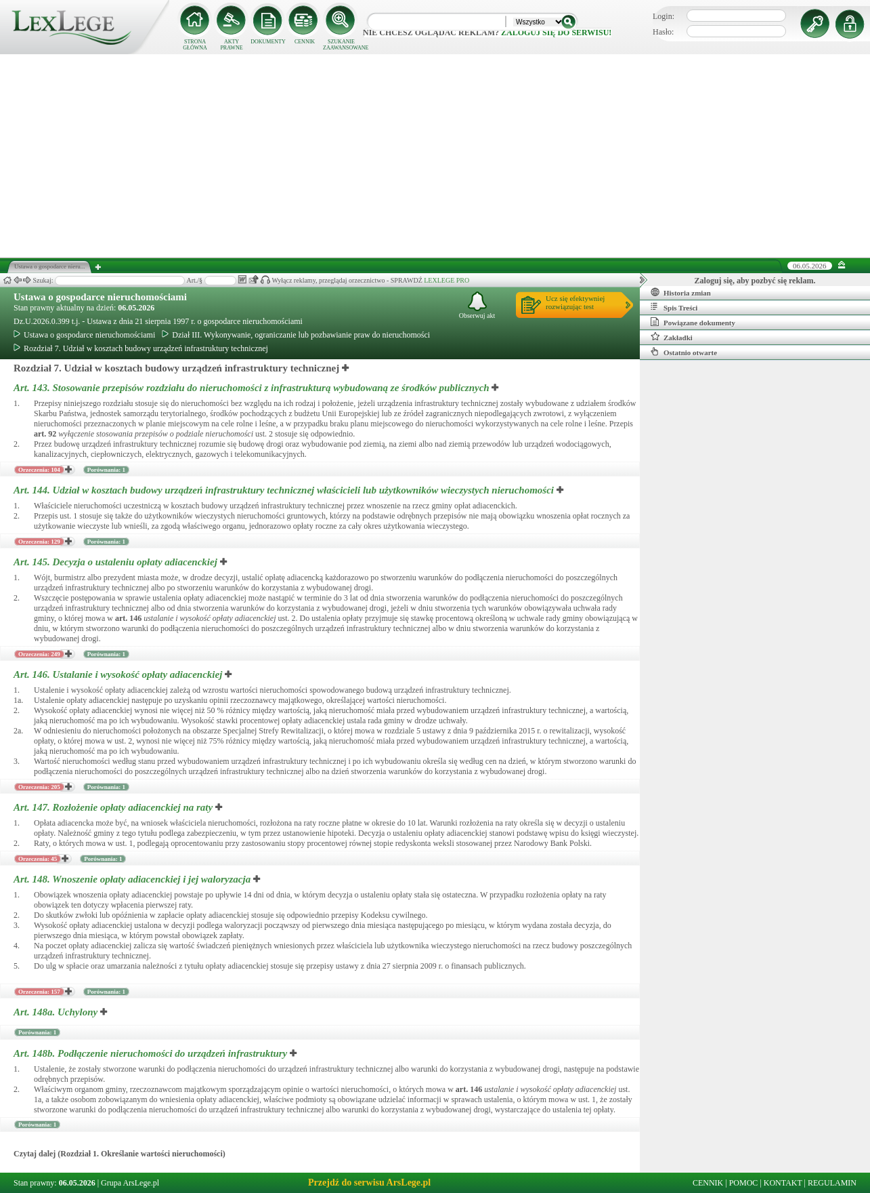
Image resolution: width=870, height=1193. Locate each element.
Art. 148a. (57, 1012)
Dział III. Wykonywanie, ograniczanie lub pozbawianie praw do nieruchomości (296, 335)
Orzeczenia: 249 (39, 654)
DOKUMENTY (268, 42)
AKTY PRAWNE (231, 45)
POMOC (743, 1183)
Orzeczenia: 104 (39, 469)
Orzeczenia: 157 (39, 991)
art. (45, 434)
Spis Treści (674, 307)
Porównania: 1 (106, 469)
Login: (663, 16)
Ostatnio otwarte (684, 352)
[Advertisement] (435, 156)
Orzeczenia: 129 (39, 541)
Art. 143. (253, 387)
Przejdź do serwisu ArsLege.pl (369, 1182)
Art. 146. (119, 674)
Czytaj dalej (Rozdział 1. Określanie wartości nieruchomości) (119, 1153)
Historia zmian (681, 292)
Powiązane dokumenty (693, 322)
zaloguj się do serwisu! (556, 32)
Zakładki (672, 337)
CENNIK (305, 42)
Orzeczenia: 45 (37, 858)
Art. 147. (114, 807)
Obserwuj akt (477, 305)
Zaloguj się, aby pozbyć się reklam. (755, 280)
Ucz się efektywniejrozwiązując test (575, 302)
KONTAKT (783, 1183)
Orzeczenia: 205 (39, 787)
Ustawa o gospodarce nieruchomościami (100, 296)
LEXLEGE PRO (446, 280)
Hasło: (663, 32)
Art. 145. (117, 562)
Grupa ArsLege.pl (130, 1183)
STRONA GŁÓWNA (195, 45)
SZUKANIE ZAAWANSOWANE (341, 45)
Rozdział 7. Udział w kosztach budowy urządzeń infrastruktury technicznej (141, 348)
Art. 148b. (152, 1053)
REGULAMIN (832, 1183)
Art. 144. (285, 490)
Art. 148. (133, 879)
